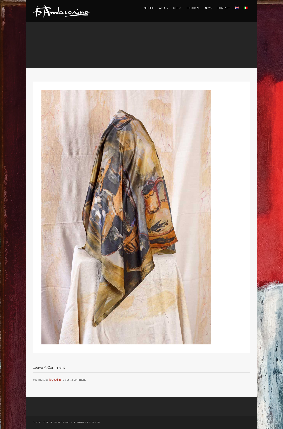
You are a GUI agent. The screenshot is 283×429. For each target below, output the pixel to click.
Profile (149, 8)
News (208, 8)
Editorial (193, 8)
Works (163, 8)
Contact (223, 8)
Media (177, 8)
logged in (55, 379)
